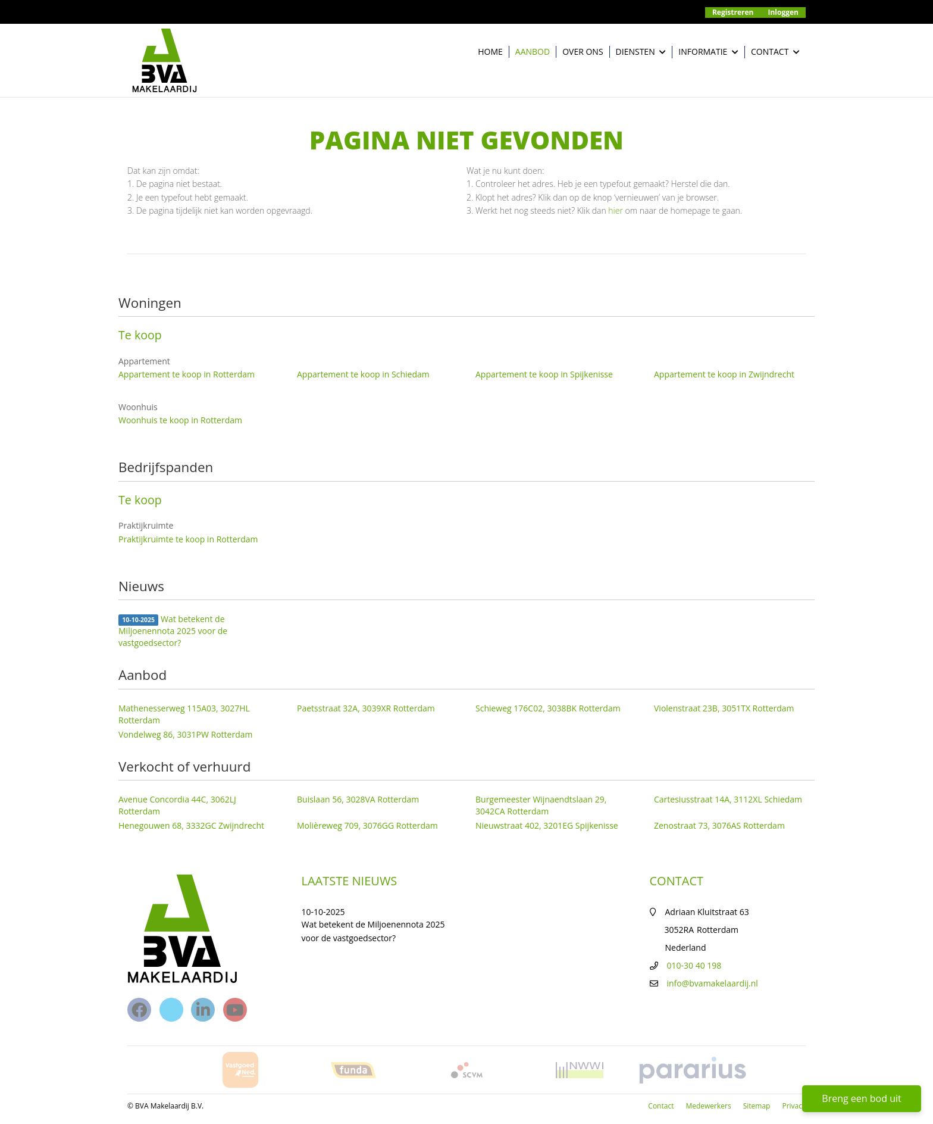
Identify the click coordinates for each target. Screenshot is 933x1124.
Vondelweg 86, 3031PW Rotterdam (185, 734)
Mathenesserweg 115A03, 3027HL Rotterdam (184, 714)
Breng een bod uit (861, 1098)
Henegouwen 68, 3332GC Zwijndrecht (191, 825)
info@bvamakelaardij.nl (712, 983)
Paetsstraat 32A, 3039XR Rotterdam (366, 708)
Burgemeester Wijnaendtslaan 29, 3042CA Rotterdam (540, 805)
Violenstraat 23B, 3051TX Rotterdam (724, 708)
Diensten (641, 52)
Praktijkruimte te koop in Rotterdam (188, 539)
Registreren (733, 12)
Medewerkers (708, 1106)
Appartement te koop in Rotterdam (186, 374)
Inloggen (783, 12)
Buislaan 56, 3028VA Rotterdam (358, 799)
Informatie (708, 52)
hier (615, 210)
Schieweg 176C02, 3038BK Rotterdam (548, 708)
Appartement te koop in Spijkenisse (544, 374)
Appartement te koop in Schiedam (363, 374)
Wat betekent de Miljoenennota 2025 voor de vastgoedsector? (172, 630)
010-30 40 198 (694, 965)
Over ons (582, 51)
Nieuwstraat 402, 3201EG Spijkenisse (546, 825)
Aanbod (532, 51)
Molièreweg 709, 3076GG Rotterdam (367, 825)
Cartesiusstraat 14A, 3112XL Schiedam (728, 799)
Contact (775, 52)
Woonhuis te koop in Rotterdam (180, 420)
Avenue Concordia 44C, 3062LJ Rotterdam (177, 805)
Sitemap (757, 1106)
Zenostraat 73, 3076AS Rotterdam (719, 825)
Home (490, 51)
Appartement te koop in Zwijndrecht (724, 374)
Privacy (794, 1106)
